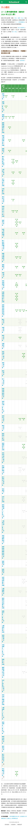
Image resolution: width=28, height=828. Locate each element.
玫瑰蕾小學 (3, 190)
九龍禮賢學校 (3, 590)
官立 (16, 18)
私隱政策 (13, 824)
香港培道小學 (3, 637)
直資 (19, 18)
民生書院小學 (3, 770)
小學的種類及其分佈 (14, 816)
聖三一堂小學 (3, 380)
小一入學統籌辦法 (20, 22)
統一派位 (14, 31)
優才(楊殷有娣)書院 (3, 160)
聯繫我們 (19, 824)
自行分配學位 (21, 27)
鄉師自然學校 (3, 738)
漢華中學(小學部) (3, 105)
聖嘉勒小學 (3, 661)
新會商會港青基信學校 (3, 392)
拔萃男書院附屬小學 (3, 581)
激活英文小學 (3, 198)
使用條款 (7, 824)
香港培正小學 (3, 417)
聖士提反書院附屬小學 (3, 244)
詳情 (3, 132)
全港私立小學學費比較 (12, 818)
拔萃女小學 (3, 498)
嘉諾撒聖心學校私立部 (3, 671)
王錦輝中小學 (3, 171)
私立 (22, 18)
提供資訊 (22, 60)
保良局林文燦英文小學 (3, 456)
